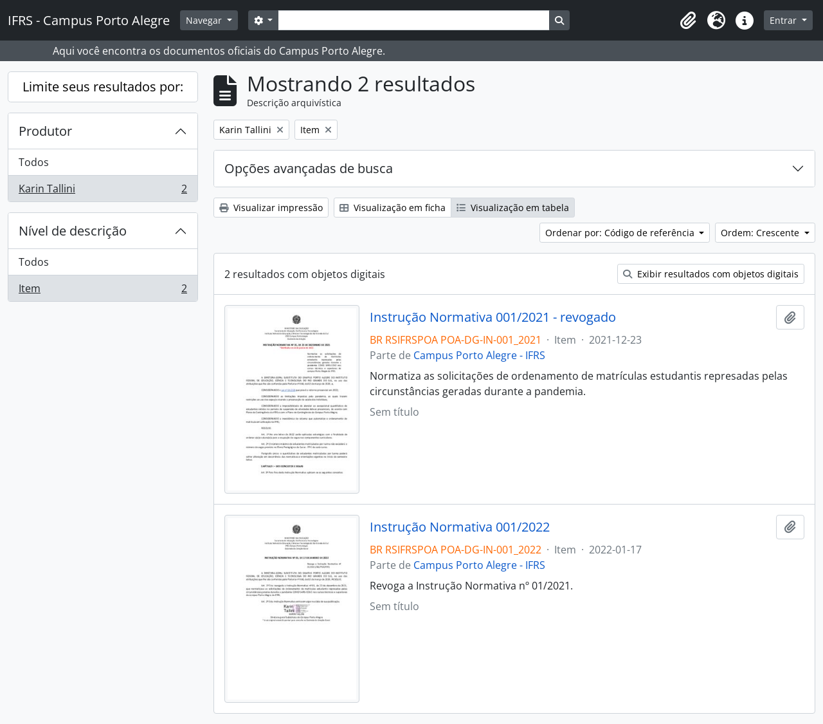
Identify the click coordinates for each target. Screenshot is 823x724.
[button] (688, 20)
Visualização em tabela (513, 207)
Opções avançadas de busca (308, 168)
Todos (34, 162)
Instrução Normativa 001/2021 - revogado (493, 317)
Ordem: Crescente (761, 233)
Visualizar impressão (271, 207)
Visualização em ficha (392, 207)
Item (102, 291)
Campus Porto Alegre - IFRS (479, 355)
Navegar (205, 20)
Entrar (784, 20)
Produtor (45, 131)
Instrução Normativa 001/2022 (460, 527)
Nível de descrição (73, 230)
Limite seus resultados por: (103, 86)
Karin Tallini (102, 191)
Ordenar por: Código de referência (621, 233)
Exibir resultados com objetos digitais (711, 274)
